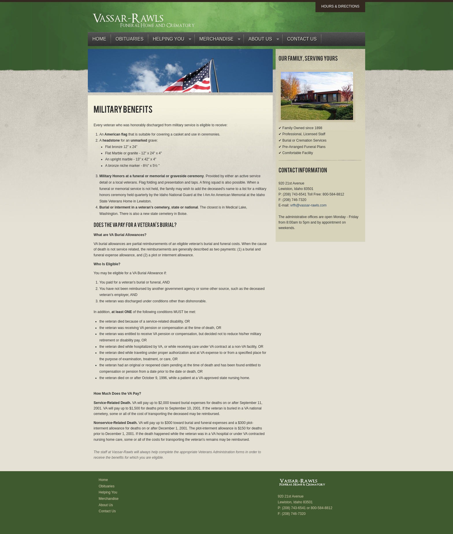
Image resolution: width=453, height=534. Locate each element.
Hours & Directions (340, 6)
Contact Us (302, 38)
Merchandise (217, 40)
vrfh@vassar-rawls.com (308, 205)
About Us (261, 40)
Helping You (169, 40)
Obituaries (130, 38)
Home (99, 38)
